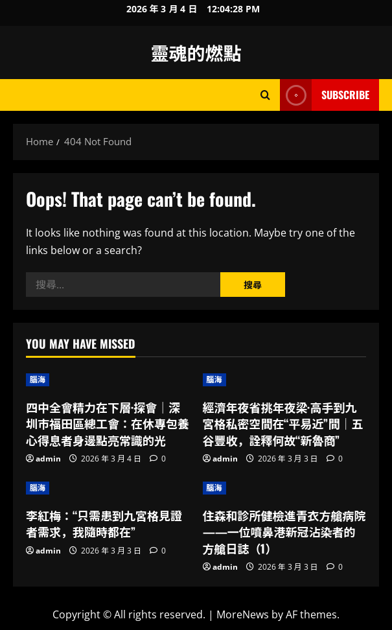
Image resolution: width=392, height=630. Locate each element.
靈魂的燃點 (195, 52)
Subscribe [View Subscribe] (324, 95)
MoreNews (242, 614)
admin (48, 458)
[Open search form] (265, 95)
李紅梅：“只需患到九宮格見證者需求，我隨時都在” (104, 523)
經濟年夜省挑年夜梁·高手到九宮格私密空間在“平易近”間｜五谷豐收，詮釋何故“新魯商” (283, 423)
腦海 (37, 379)
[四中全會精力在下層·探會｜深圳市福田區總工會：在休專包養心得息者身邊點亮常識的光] (108, 380)
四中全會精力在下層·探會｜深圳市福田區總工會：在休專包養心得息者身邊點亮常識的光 (107, 423)
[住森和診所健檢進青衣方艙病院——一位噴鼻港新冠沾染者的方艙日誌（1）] (285, 488)
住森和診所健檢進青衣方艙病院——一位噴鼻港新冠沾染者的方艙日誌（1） (284, 531)
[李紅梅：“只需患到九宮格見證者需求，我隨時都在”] (108, 488)
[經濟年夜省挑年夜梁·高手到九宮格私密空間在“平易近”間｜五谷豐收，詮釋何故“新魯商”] (285, 380)
